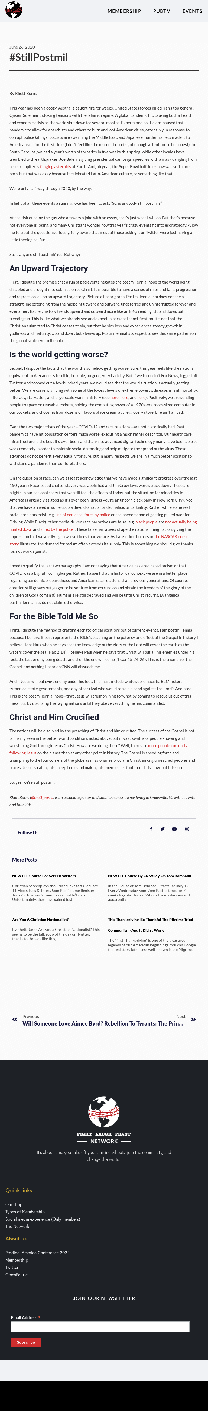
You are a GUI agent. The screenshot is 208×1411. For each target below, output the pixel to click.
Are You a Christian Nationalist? (40, 919)
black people (146, 521)
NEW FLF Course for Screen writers (44, 875)
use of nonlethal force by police (83, 514)
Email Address (26, 1317)
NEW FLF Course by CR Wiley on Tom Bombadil (149, 875)
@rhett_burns (42, 797)
